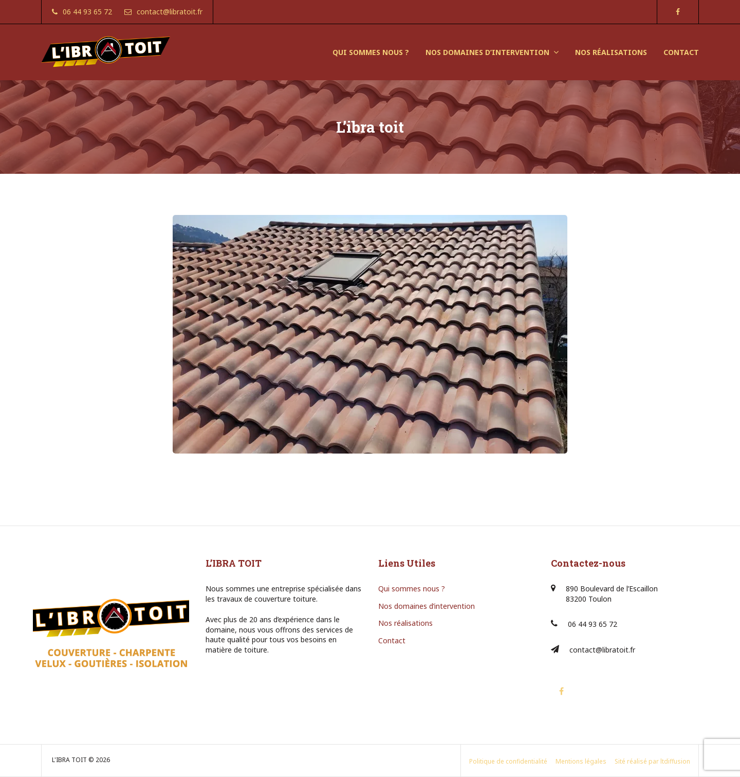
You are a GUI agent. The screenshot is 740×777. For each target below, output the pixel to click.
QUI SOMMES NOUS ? (370, 52)
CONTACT (681, 52)
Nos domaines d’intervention (426, 606)
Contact (391, 640)
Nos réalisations (405, 623)
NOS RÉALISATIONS (611, 52)
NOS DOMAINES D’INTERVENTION (487, 52)
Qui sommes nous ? (411, 588)
